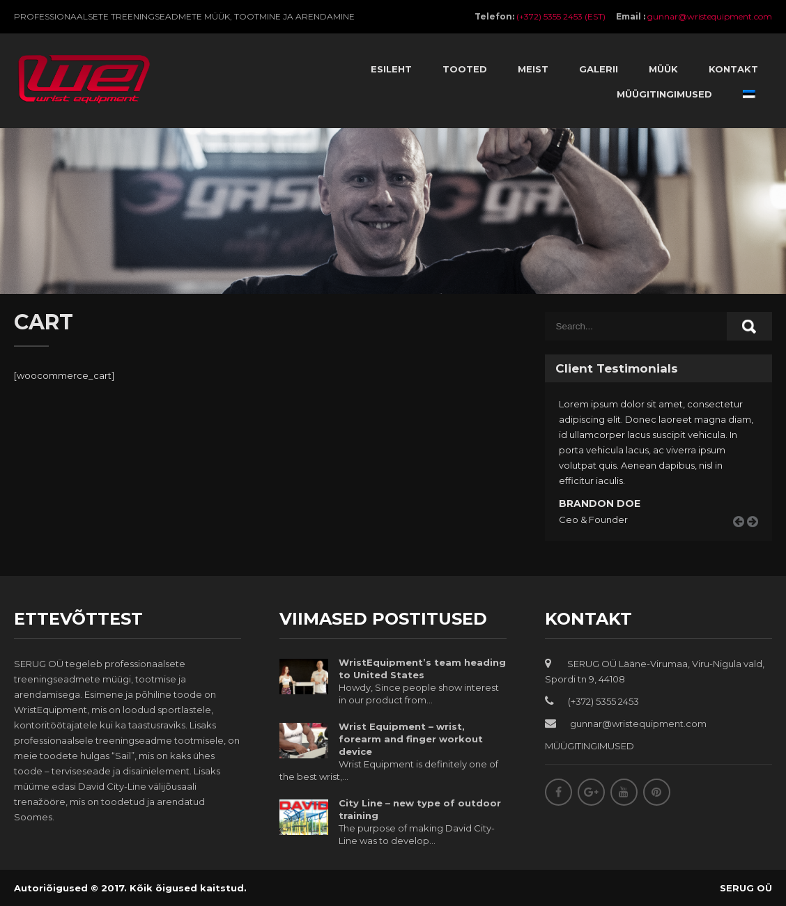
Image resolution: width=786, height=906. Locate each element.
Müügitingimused (664, 94)
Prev (743, 538)
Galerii (598, 69)
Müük (663, 69)
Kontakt (733, 69)
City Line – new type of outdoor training (420, 809)
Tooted (464, 69)
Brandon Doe (599, 503)
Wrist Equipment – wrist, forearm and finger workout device (411, 739)
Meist (533, 69)
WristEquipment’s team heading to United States (422, 668)
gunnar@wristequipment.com (709, 16)
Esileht (391, 69)
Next (757, 538)
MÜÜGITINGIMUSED (589, 745)
